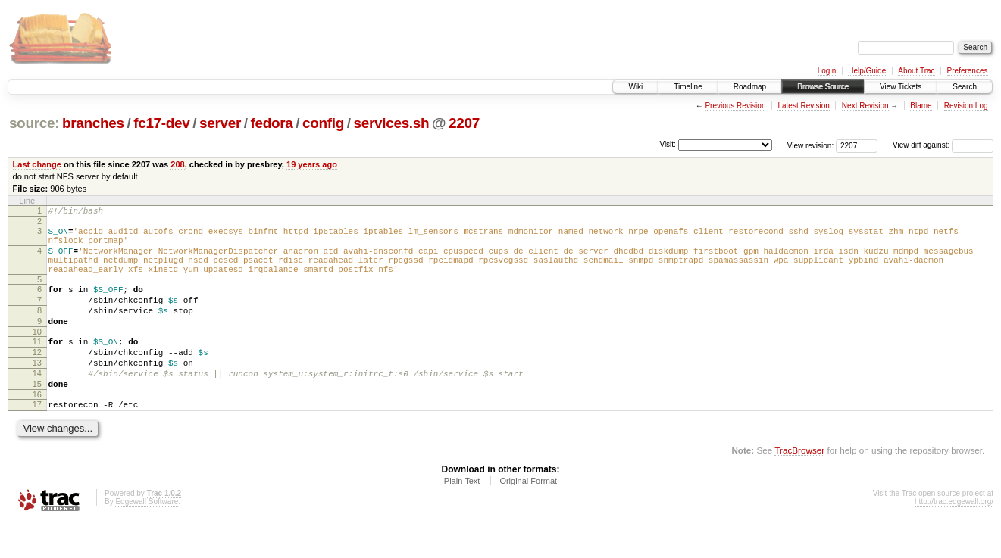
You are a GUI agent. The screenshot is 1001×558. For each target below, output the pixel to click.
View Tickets (900, 87)
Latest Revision (803, 105)
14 (37, 402)
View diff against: (943, 145)
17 (37, 438)
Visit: (667, 144)
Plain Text (462, 517)
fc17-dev (161, 123)
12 (37, 377)
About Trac (916, 71)
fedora (272, 123)
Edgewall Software (146, 538)
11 (37, 364)
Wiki (635, 87)
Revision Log (966, 105)
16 (37, 428)
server (220, 123)
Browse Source (823, 87)
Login (827, 71)
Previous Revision (735, 105)
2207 (464, 123)
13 (37, 389)
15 (37, 415)
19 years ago (311, 164)
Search (965, 87)
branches (93, 123)
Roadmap (750, 87)
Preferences (967, 71)
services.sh (392, 123)
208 (177, 164)
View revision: (810, 145)
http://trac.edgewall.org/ (954, 538)
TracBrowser (799, 486)
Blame (920, 105)
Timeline (688, 87)
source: (34, 123)
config (323, 123)
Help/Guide (867, 71)
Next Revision (865, 105)
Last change (37, 164)
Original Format (528, 517)
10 (37, 354)
